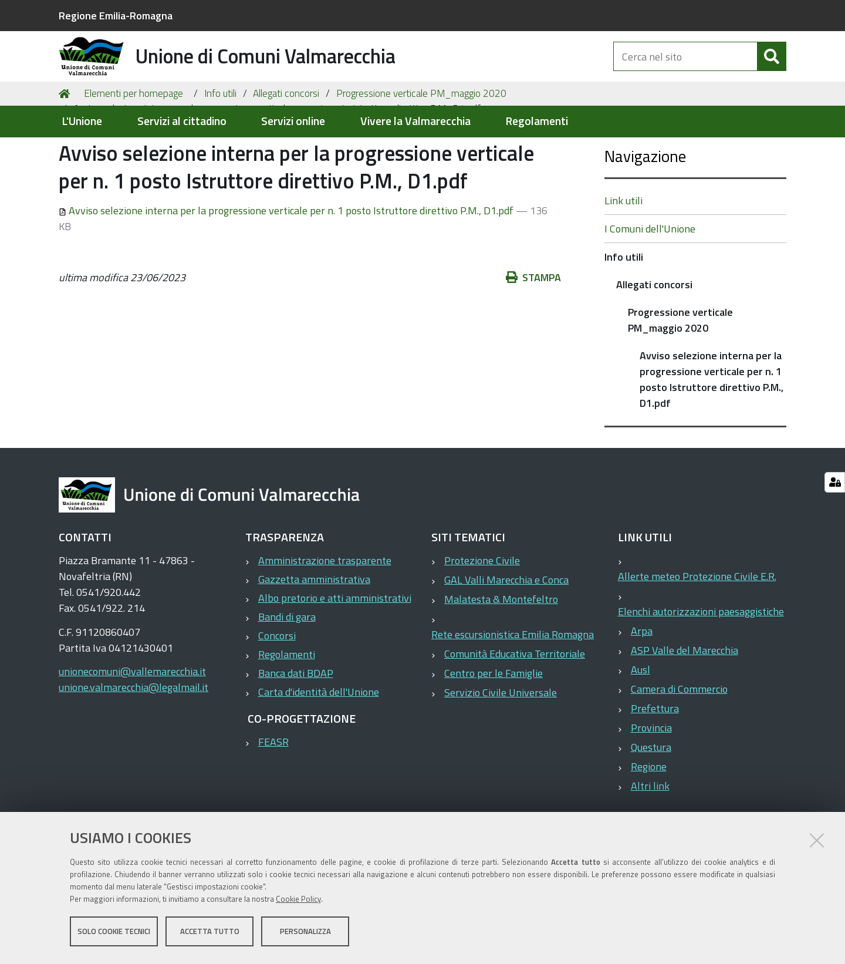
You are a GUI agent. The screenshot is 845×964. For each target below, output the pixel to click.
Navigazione (645, 213)
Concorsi (277, 692)
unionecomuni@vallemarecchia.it (132, 728)
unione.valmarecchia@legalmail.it (133, 744)
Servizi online (293, 121)
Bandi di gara (287, 674)
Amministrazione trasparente (324, 617)
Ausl (640, 726)
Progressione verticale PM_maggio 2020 (421, 150)
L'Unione (82, 121)
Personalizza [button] (305, 933)
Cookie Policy (298, 901)
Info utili (220, 150)
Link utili (623, 257)
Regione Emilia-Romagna (116, 15)
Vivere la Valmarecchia (415, 121)
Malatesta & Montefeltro (501, 656)
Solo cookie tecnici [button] (113, 933)
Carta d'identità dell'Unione (318, 749)
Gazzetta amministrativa (314, 636)
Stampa (539, 334)
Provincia (651, 785)
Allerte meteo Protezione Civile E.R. (697, 633)
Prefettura (655, 765)
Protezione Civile (482, 617)
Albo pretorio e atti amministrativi (334, 655)
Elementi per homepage (133, 150)
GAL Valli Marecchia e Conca (506, 637)
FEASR (273, 799)
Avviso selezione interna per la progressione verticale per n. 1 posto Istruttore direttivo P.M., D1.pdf (287, 267)
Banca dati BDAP (295, 730)
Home (66, 151)
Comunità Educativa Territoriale (514, 711)
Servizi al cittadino (182, 121)
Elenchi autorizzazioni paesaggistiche (701, 668)
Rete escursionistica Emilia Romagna (512, 691)
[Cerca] (771, 69)
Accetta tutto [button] (209, 933)
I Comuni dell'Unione (649, 286)
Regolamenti (536, 121)
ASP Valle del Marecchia (684, 707)
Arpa (642, 688)
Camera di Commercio (679, 746)
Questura (651, 804)
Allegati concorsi (286, 150)
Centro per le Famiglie (493, 730)
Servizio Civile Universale (500, 749)
